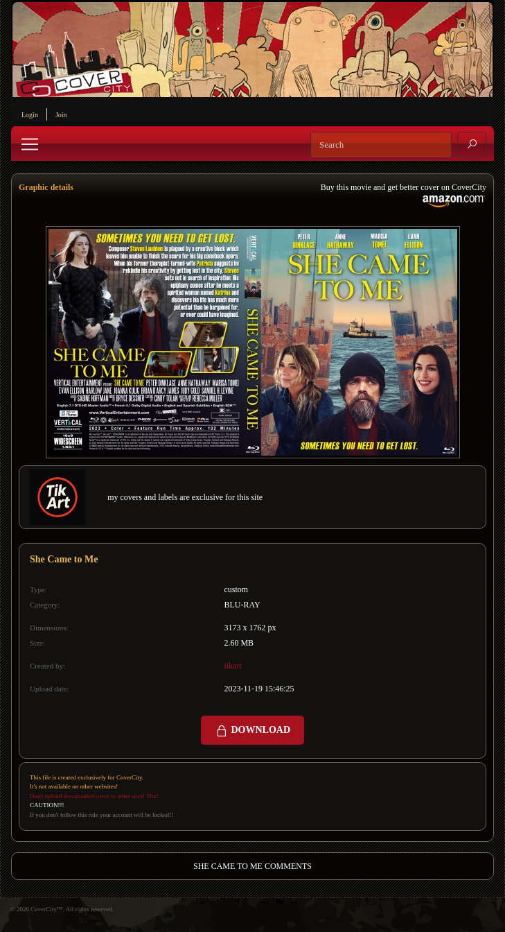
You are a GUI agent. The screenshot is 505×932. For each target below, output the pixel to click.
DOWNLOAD (252, 731)
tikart (232, 666)
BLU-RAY (242, 605)
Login (29, 115)
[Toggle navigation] (29, 144)
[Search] (381, 145)
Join (61, 115)
